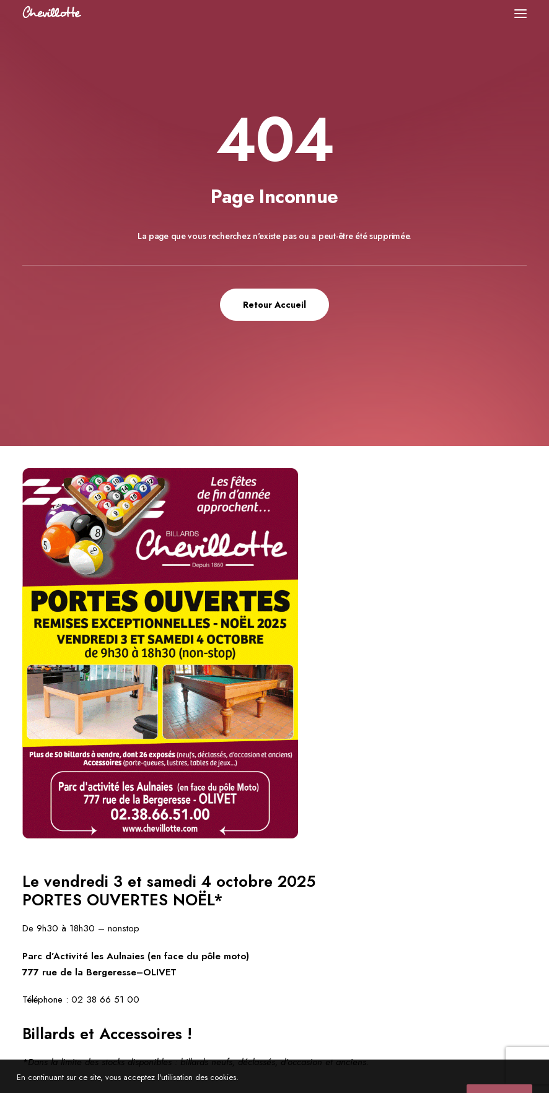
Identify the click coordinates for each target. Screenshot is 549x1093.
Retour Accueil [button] (274, 304)
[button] (520, 13)
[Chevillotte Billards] (52, 13)
